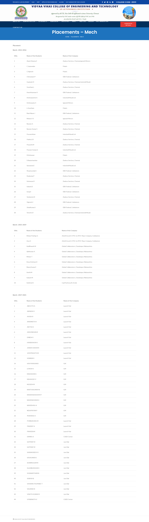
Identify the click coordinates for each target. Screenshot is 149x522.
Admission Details (128, 24)
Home (67, 36)
